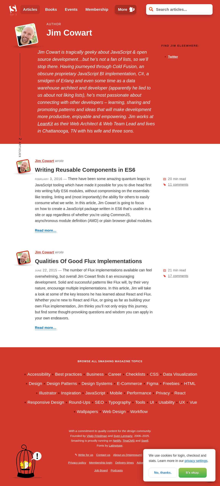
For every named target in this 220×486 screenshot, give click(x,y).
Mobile (116, 393)
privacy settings (196, 460)
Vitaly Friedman (97, 435)
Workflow (139, 411)
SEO (99, 402)
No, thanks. (163, 473)
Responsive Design (45, 402)
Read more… (46, 230)
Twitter (173, 56)
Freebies (171, 383)
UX (182, 402)
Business (95, 374)
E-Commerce (129, 383)
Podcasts (117, 470)
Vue (193, 402)
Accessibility (39, 374)
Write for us (85, 454)
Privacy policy (77, 462)
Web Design (114, 411)
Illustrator (47, 393)
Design (35, 383)
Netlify (117, 440)
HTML (190, 383)
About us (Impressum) (127, 454)
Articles (30, 9)
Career (114, 374)
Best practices (68, 374)
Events (71, 9)
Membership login (100, 462)
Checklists (135, 374)
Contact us (103, 454)
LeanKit (45, 123)
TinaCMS (129, 440)
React (180, 393)
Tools (140, 402)
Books (51, 9)
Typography (119, 402)
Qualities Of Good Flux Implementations (88, 261)
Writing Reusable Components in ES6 (85, 170)
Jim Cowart (44, 161)
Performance (139, 393)
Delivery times (124, 462)
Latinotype (116, 445)
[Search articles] (179, 9)
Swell (144, 440)
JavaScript (95, 393)
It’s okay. (192, 473)
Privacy (163, 393)
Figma (152, 383)
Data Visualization (180, 374)
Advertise (143, 462)
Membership (96, 9)
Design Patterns (62, 383)
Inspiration (71, 393)
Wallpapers (87, 411)
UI (152, 402)
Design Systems (97, 383)
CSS (154, 374)
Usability (166, 402)
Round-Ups (79, 402)
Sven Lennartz (123, 435)
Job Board (101, 470)
